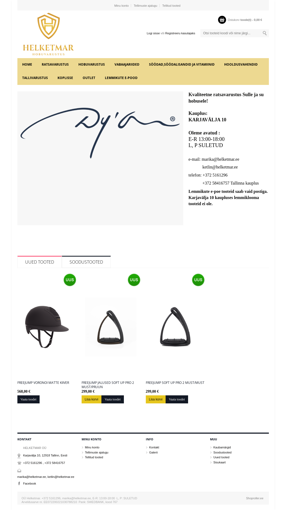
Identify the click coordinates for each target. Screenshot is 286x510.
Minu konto (121, 5)
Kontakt (154, 447)
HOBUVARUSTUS (91, 64)
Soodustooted (86, 262)
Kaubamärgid (222, 447)
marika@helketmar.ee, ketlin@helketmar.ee (45, 476)
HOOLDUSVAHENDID (241, 64)
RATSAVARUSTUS (55, 64)
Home (27, 64)
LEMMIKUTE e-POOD (121, 78)
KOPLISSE (65, 78)
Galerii (153, 452)
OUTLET (89, 78)
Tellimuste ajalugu (145, 5)
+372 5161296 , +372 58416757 (44, 462)
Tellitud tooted (171, 5)
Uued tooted (39, 262)
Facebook (29, 483)
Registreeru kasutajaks (180, 33)
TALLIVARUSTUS (35, 78)
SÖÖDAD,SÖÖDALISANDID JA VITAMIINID (182, 64)
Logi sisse (153, 33)
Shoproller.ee (255, 498)
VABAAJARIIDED (127, 64)
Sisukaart (219, 462)
